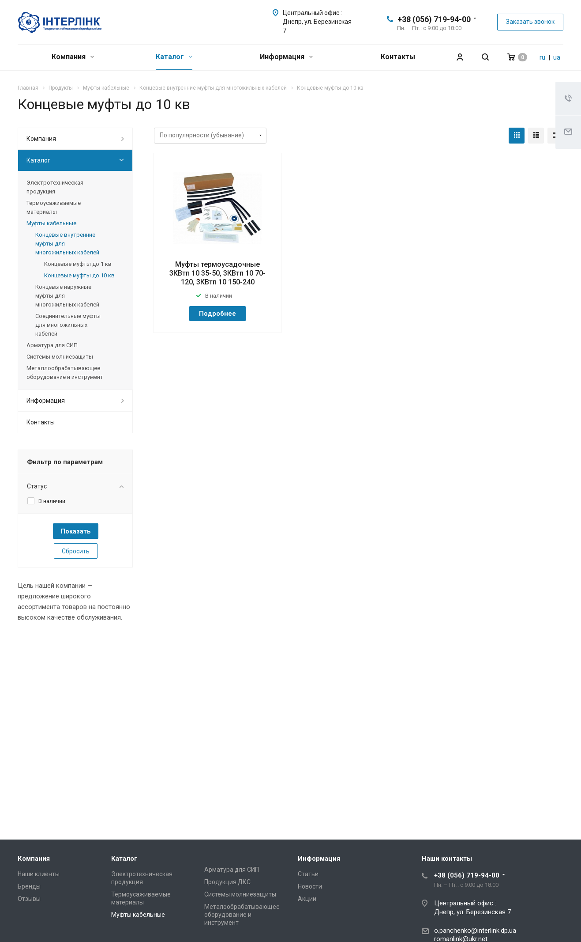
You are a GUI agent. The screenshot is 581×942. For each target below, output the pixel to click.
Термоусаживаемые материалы (53, 207)
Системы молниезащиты (59, 356)
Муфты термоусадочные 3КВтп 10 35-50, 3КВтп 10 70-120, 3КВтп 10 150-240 (217, 273)
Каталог (174, 57)
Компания (73, 57)
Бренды (29, 886)
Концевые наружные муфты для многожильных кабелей (67, 296)
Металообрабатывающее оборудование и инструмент (242, 914)
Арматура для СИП (52, 345)
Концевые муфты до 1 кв (78, 264)
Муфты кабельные (51, 223)
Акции (307, 898)
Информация (286, 57)
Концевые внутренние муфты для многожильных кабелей (67, 243)
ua (556, 57)
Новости (310, 886)
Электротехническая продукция (54, 187)
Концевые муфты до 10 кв (79, 275)
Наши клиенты (39, 874)
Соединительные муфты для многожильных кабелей (68, 325)
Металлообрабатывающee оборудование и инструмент (64, 372)
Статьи (308, 874)
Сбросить (76, 551)
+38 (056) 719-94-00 (434, 19)
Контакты (398, 57)
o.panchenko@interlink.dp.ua (475, 930)
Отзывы (29, 898)
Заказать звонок (530, 21)
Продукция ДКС (227, 881)
